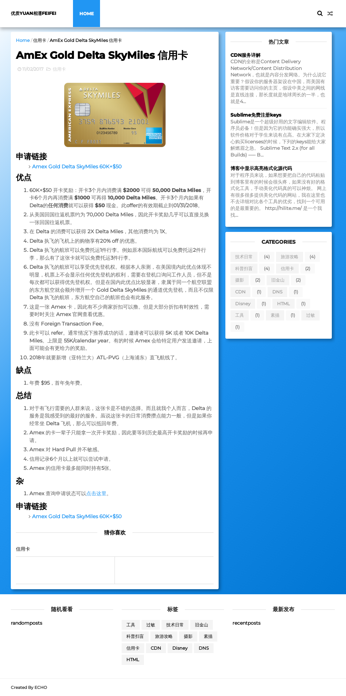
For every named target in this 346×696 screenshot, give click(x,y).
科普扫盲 (244, 268)
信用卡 (39, 40)
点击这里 (96, 493)
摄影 (239, 280)
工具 (239, 315)
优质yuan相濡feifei (33, 13)
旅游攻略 (289, 256)
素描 (275, 315)
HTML (283, 303)
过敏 (310, 315)
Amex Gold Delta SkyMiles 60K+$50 (77, 166)
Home (86, 13)
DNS (277, 291)
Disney (242, 303)
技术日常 (244, 256)
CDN (240, 291)
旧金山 (278, 280)
